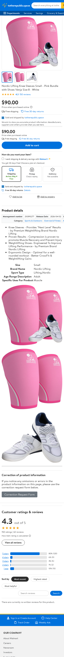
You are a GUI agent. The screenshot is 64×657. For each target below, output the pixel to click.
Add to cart (32, 145)
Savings (39, 13)
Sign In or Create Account (21, 618)
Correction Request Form (19, 494)
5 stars (5, 553)
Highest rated (40, 579)
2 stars (5, 565)
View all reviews (13, 542)
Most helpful (11, 586)
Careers (7, 643)
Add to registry (46, 196)
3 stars (5, 561)
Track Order (22, 622)
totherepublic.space (34, 117)
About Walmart (10, 638)
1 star (6, 568)
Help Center (49, 618)
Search (56, 593)
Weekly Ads (42, 622)
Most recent (20, 579)
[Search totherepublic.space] (46, 5)
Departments (11, 13)
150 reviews (25, 94)
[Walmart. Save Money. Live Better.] (16, 5)
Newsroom (8, 647)
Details (27, 190)
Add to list (15, 196)
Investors (7, 652)
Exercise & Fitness (52, 220)
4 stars (5, 557)
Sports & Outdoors (33, 220)
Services (28, 13)
